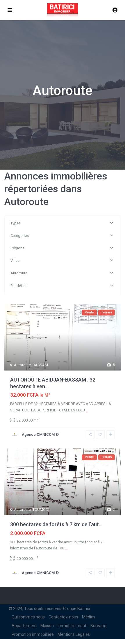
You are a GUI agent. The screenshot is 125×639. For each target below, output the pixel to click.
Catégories (19, 235)
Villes (14, 260)
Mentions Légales (74, 634)
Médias (88, 617)
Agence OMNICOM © (40, 434)
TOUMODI (41, 509)
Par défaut (19, 286)
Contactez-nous (63, 617)
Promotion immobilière (33, 634)
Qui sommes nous (28, 617)
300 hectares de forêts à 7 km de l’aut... (56, 524)
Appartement (24, 625)
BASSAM (40, 365)
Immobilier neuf (72, 625)
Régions (17, 248)
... (87, 410)
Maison (47, 625)
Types (15, 223)
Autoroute (18, 273)
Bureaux (98, 625)
